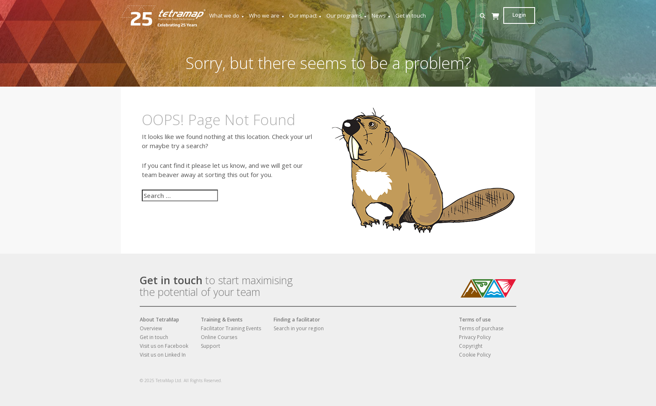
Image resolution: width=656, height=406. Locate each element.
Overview (151, 328)
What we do (227, 15)
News (382, 15)
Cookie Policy (475, 354)
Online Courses (219, 337)
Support (210, 345)
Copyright (470, 345)
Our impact (306, 15)
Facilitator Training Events (231, 328)
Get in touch (410, 15)
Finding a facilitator (297, 319)
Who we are (267, 15)
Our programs (347, 15)
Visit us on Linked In (163, 354)
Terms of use (475, 319)
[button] (482, 16)
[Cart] (495, 24)
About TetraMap (159, 319)
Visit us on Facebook (164, 345)
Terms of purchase (481, 328)
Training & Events (222, 319)
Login (519, 14)
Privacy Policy (475, 337)
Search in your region (299, 328)
